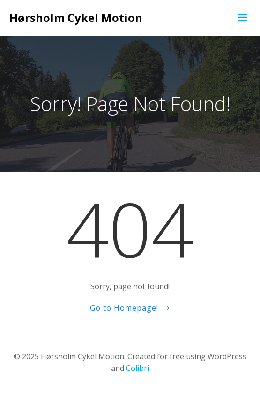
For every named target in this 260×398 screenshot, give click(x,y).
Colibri (137, 368)
